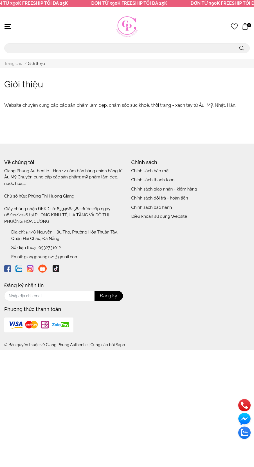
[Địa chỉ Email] (63, 296)
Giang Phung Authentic (66, 345)
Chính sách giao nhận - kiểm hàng (164, 189)
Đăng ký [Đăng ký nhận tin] (108, 295)
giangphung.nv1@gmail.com (51, 256)
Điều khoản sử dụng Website (159, 216)
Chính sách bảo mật (150, 170)
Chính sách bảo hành (151, 207)
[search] (242, 48)
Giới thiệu (23, 84)
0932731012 (50, 247)
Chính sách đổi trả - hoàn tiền (159, 198)
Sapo (120, 345)
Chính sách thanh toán (153, 179)
